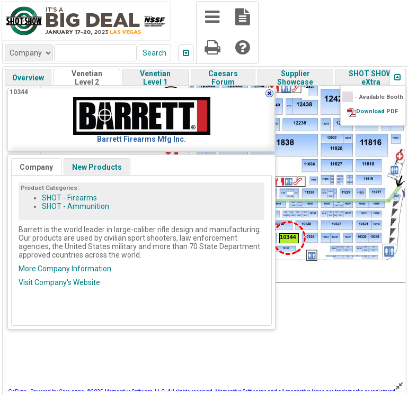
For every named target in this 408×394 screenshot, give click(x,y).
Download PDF (377, 111)
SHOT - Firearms (69, 198)
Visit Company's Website (59, 282)
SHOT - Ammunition (75, 206)
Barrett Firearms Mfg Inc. (141, 139)
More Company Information (65, 268)
